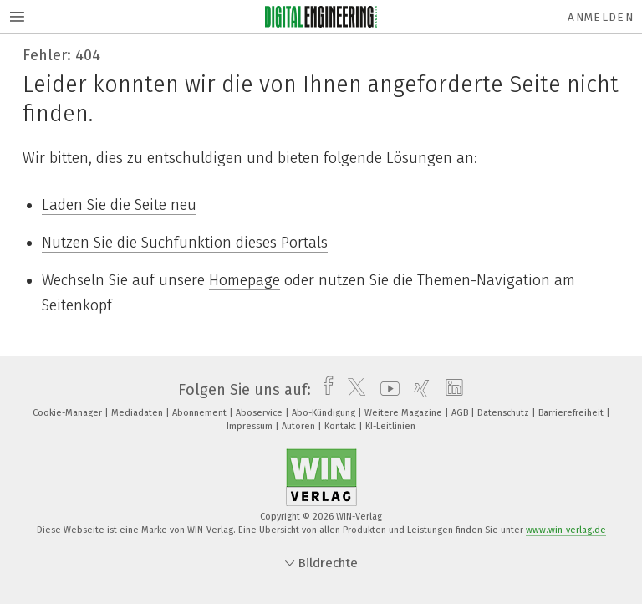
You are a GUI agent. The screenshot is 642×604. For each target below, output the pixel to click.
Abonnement (200, 412)
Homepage (244, 280)
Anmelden (601, 17)
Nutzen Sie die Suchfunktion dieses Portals (185, 242)
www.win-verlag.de (566, 530)
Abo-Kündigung (325, 412)
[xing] (417, 390)
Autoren (300, 426)
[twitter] (352, 390)
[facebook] (324, 390)
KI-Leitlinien (390, 426)
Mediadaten (138, 412)
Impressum (251, 426)
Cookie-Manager (68, 412)
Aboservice (260, 412)
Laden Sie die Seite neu (119, 205)
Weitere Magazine (404, 412)
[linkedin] (450, 390)
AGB (461, 412)
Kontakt (341, 426)
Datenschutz (504, 412)
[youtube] (386, 390)
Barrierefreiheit (572, 412)
